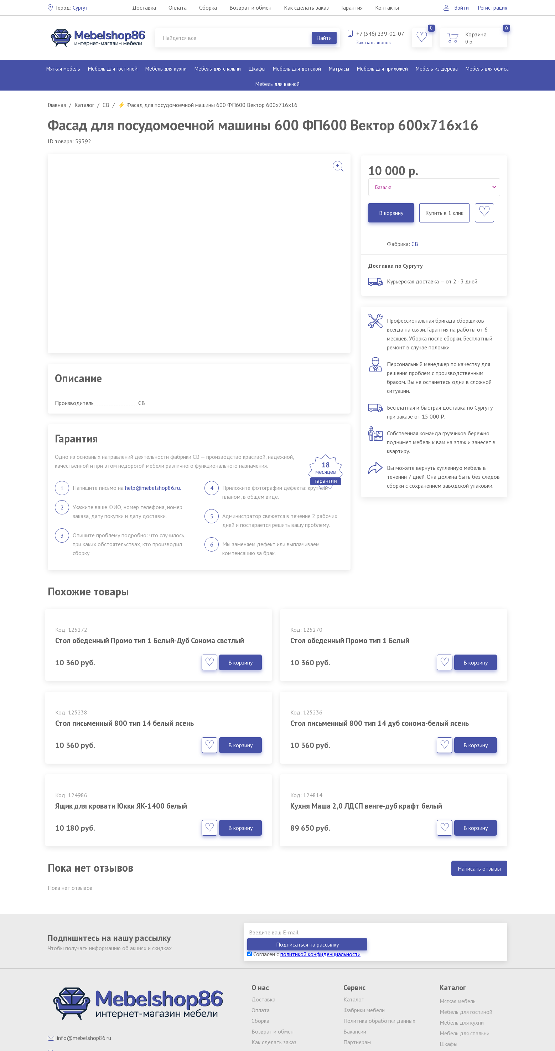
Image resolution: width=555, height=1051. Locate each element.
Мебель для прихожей (381, 69)
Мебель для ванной (277, 84)
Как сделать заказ (305, 7)
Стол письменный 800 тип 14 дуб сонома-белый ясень (115, 738)
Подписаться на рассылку (466, 869)
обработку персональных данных (381, 1019)
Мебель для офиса (487, 69)
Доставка (143, 7)
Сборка (207, 7)
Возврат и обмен (250, 7)
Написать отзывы (479, 805)
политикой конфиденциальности (320, 879)
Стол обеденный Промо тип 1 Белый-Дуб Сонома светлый (109, 645)
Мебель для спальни (217, 69)
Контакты (386, 7)
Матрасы (337, 69)
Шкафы (257, 69)
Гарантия (351, 7)
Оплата (177, 7)
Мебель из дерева (436, 69)
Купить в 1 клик (444, 212)
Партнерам (357, 967)
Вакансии (354, 956)
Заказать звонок (373, 42)
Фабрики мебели (364, 935)
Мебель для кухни (165, 69)
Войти (459, 7)
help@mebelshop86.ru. (153, 487)
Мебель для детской (296, 69)
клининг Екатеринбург (201, 1014)
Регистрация (492, 7)
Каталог (353, 924)
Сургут (72, 7)
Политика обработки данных (379, 945)
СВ (414, 243)
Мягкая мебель (63, 69)
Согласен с (304, 879)
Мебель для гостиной (112, 69)
